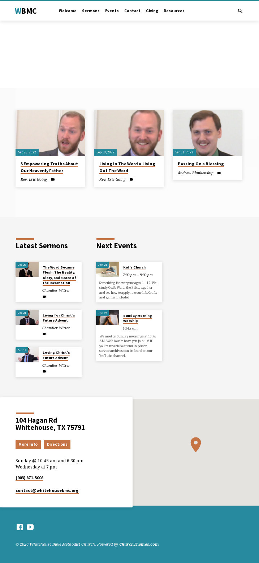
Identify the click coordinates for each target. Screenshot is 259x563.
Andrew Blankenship (195, 172)
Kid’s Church (134, 267)
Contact (132, 10)
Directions (57, 444)
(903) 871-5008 (29, 477)
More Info (28, 444)
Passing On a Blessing (201, 163)
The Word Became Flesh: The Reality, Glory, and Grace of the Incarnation (59, 275)
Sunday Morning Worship (137, 318)
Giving (152, 10)
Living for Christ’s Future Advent (59, 318)
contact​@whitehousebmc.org (47, 490)
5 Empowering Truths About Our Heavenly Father (49, 167)
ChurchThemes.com (139, 544)
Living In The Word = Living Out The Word (127, 167)
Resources (174, 10)
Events (112, 10)
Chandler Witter (56, 290)
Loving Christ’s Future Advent (56, 355)
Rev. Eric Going (34, 179)
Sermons (91, 10)
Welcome (68, 10)
